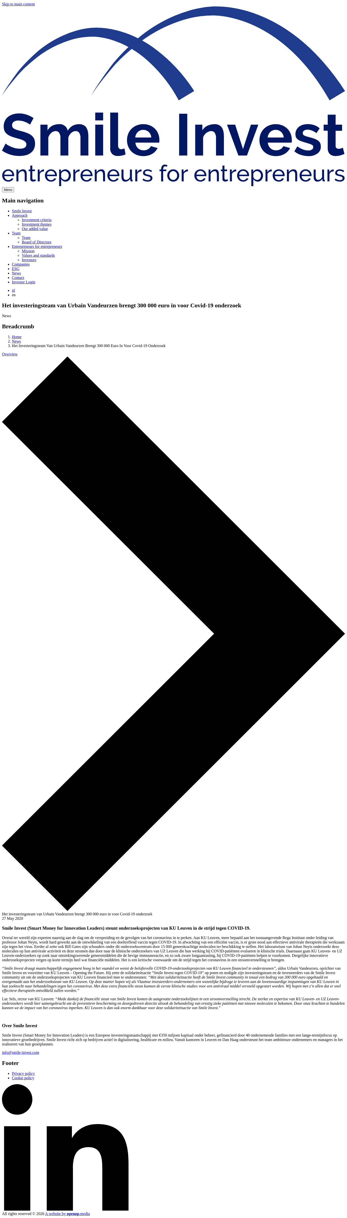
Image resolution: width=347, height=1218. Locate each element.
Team (16, 233)
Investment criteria (36, 220)
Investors (29, 260)
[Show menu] (8, 189)
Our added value (35, 229)
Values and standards (38, 255)
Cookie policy (23, 1078)
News (16, 273)
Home (17, 337)
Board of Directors (36, 242)
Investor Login (23, 282)
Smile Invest (22, 211)
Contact (18, 277)
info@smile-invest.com (20, 1052)
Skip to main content (18, 4)
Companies (21, 264)
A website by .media (67, 1214)
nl (13, 290)
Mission (28, 251)
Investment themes (36, 224)
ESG (15, 269)
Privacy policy (23, 1073)
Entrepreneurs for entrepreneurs (37, 246)
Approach (19, 215)
